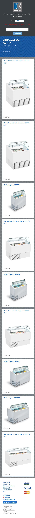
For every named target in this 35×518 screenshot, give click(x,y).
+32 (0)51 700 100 (10, 502)
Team (29, 14)
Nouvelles (24, 14)
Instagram (7, 497)
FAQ (4, 491)
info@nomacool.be (10, 499)
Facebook (7, 495)
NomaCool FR (6, 484)
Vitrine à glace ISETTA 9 (12, 398)
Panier (17, 20)
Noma (17, 7)
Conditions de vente (8, 508)
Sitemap (5, 511)
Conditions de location (9, 509)
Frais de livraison (7, 489)
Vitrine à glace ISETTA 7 (12, 361)
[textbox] (17, 29)
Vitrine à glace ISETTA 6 (12, 274)
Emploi (11, 14)
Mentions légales (7, 506)
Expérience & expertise (9, 486)
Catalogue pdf (6, 487)
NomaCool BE (6, 482)
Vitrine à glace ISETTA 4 (12, 185)
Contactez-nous (17, 16)
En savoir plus (7, 51)
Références (18, 14)
